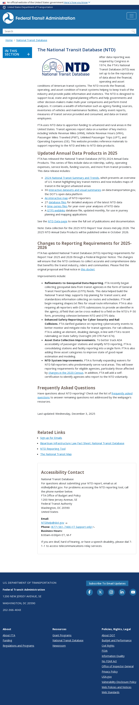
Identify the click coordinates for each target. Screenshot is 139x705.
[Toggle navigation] (131, 15)
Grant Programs (61, 635)
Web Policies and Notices (116, 687)
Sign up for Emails (51, 438)
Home (9, 40)
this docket (88, 269)
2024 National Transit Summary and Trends (72, 178)
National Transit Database (31, 40)
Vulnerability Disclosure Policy (119, 682)
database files (57, 202)
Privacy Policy (110, 671)
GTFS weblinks (56, 210)
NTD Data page (57, 221)
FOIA (105, 650)
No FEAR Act (109, 661)
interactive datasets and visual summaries (75, 190)
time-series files (57, 206)
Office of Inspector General (118, 666)
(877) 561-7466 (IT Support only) (73, 527)
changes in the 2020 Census (66, 372)
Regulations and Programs (18, 645)
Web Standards (110, 692)
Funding (7, 640)
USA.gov (107, 676)
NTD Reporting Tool (53, 448)
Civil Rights (108, 645)
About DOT (108, 635)
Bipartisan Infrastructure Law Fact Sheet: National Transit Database (82, 443)
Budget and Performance (117, 640)
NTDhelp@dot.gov (54, 522)
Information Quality (113, 656)
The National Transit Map (56, 454)
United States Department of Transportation (30, 7)
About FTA (9, 635)
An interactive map (56, 198)
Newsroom (59, 645)
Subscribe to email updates (107, 583)
